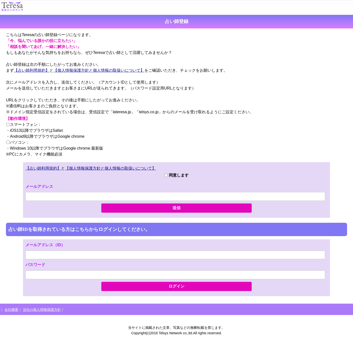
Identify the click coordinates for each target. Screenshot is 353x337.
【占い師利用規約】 (31, 70)
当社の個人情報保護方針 (42, 310)
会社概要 (11, 310)
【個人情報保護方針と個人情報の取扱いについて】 (98, 70)
